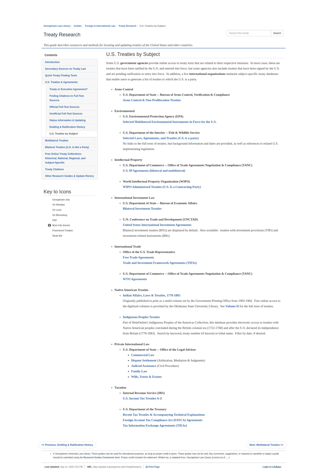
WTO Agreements (135, 279)
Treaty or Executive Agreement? (68, 89)
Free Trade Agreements (138, 257)
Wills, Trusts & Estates (146, 376)
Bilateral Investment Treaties (142, 208)
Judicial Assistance (143, 366)
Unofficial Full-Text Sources (65, 113)
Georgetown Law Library (57, 26)
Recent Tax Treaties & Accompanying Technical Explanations (164, 414)
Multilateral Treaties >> (266, 444)
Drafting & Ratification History (67, 127)
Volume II (232, 306)
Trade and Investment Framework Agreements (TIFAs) (160, 262)
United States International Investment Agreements (157, 225)
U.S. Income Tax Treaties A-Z (142, 398)
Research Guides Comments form (101, 457)
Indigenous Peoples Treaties (141, 317)
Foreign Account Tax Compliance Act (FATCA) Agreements (162, 420)
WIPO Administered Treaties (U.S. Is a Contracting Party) (162, 187)
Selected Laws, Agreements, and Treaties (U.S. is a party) (161, 138)
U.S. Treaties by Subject (63, 133)
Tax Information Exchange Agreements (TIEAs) (155, 425)
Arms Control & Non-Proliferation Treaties (152, 100)
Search (277, 33)
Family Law (139, 371)
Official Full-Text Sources (64, 107)
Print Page (153, 467)
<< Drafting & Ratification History (67, 444)
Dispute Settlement (143, 360)
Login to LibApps (272, 467)
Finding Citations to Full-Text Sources (66, 98)
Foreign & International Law (100, 26)
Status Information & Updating (67, 120)
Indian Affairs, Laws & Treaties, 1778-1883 (151, 295)
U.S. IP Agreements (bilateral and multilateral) (154, 170)
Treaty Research (127, 26)
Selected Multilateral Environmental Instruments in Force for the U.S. (169, 121)
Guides (78, 26)
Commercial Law (142, 355)
